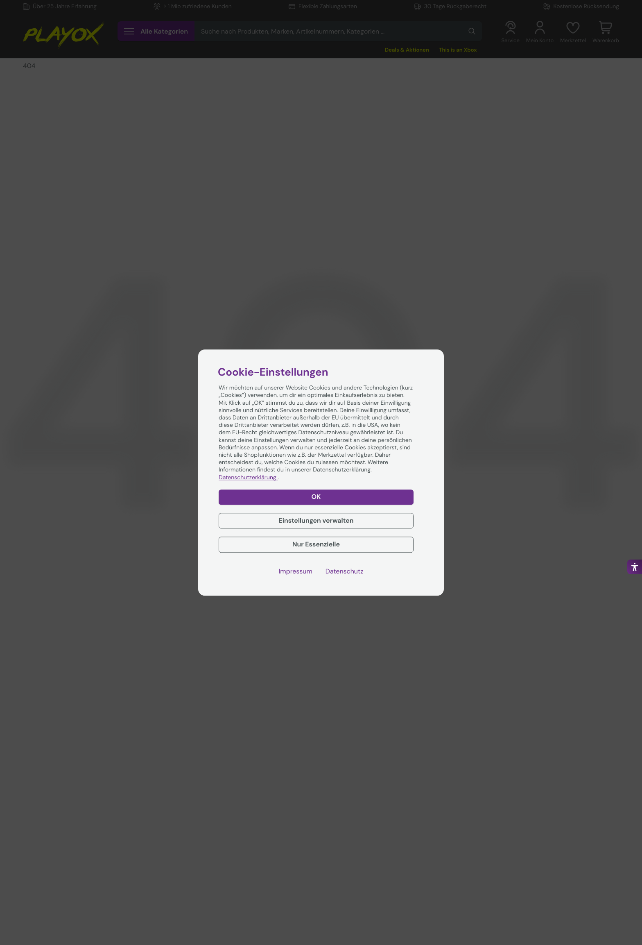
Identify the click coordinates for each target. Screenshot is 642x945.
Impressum (295, 571)
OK (316, 496)
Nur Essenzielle (316, 544)
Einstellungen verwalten (315, 520)
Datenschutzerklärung (248, 477)
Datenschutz (345, 571)
